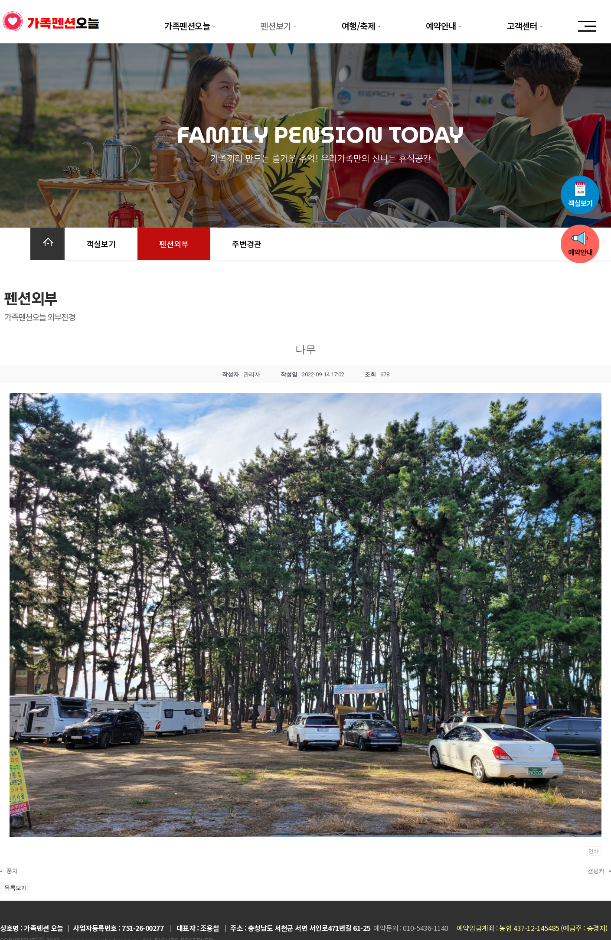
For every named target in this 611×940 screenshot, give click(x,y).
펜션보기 (279, 26)
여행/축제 (362, 26)
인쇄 (593, 851)
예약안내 (445, 26)
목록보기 (15, 888)
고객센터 (526, 26)
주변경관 (246, 243)
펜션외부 (174, 243)
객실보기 (101, 243)
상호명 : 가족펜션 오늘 (31, 928)
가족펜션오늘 (190, 26)
